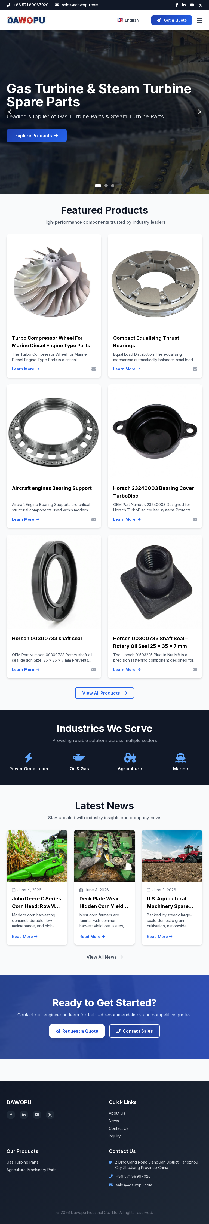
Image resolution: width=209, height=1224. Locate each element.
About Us (117, 1113)
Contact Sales (134, 1031)
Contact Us (118, 1128)
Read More (24, 936)
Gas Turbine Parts (22, 1162)
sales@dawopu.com (76, 4)
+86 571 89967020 (27, 4)
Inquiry (115, 1136)
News (114, 1120)
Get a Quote (172, 20)
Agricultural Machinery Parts (31, 1169)
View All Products (104, 693)
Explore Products (36, 135)
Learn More (25, 369)
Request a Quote (77, 1031)
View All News (105, 957)
